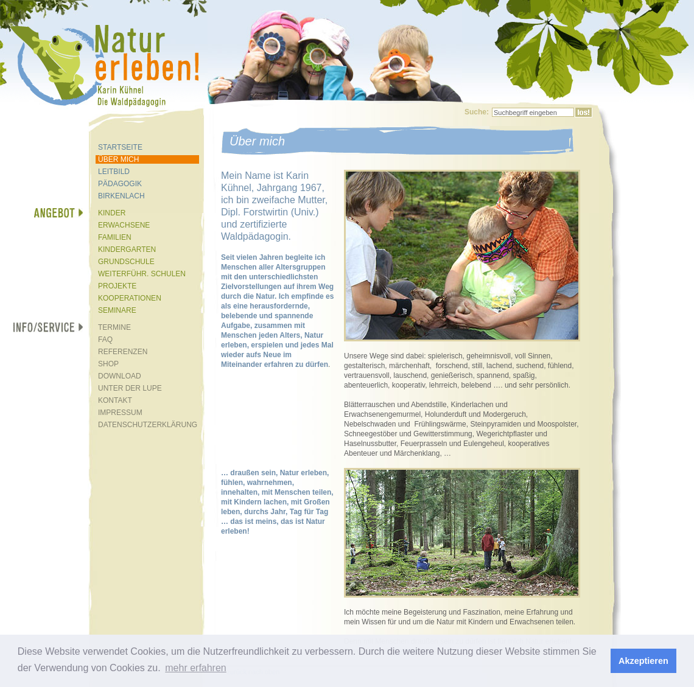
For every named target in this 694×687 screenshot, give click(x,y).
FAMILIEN (114, 237)
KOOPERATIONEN (129, 298)
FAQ (105, 339)
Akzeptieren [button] (643, 661)
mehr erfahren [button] (195, 668)
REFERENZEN (122, 351)
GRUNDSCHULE (126, 261)
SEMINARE (117, 310)
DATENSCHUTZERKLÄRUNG (147, 424)
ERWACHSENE (124, 225)
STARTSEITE (120, 147)
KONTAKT (115, 400)
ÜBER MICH (118, 159)
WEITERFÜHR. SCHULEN (142, 274)
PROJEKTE (117, 286)
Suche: (476, 112)
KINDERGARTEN (127, 249)
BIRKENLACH (121, 196)
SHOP (108, 364)
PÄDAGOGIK (120, 184)
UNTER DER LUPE (130, 388)
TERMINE (114, 327)
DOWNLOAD (119, 376)
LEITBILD (114, 171)
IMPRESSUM (120, 412)
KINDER (111, 213)
